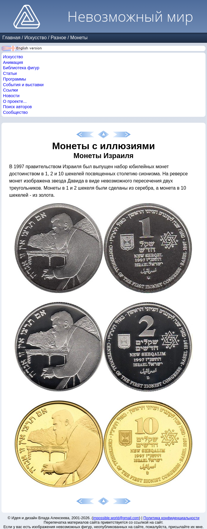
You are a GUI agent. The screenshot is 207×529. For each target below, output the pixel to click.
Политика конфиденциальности (172, 518)
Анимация (13, 62)
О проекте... (15, 101)
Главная (11, 37)
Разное (58, 37)
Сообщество (15, 112)
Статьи (10, 73)
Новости (11, 95)
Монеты (78, 37)
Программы (14, 79)
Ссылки (10, 90)
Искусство (35, 37)
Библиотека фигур (21, 67)
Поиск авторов (17, 106)
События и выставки (23, 84)
